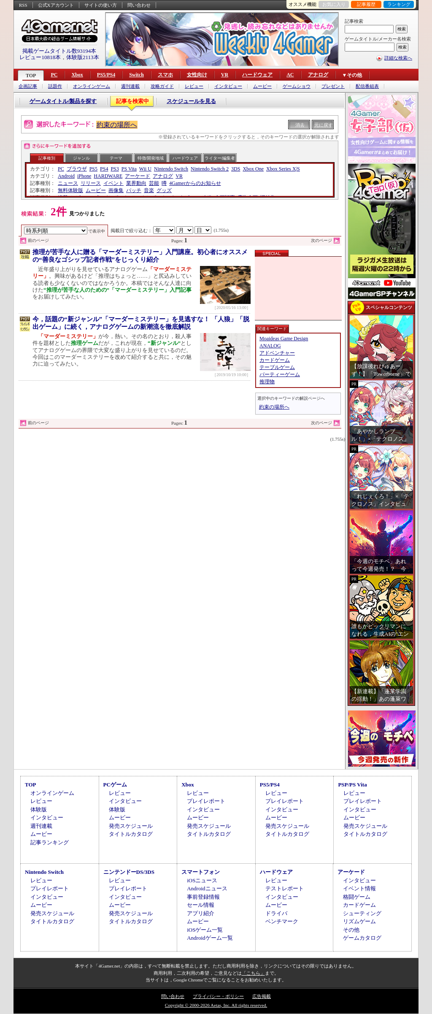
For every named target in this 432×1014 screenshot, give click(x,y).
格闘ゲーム (356, 897)
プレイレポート (206, 801)
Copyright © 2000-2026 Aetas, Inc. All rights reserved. (216, 1005)
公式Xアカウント (56, 5)
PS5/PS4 (106, 75)
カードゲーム (274, 360)
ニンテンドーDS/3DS (128, 872)
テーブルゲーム (277, 367)
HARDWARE (108, 176)
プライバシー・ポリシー (218, 996)
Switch (136, 75)
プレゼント (333, 86)
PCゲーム (115, 784)
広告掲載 (261, 996)
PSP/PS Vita (352, 784)
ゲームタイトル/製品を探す (63, 101)
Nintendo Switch (171, 169)
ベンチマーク (281, 921)
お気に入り (334, 4)
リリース (91, 183)
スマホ (165, 75)
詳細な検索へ (398, 57)
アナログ (318, 75)
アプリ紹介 (200, 913)
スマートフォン (200, 872)
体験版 (38, 809)
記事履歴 (366, 4)
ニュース (68, 183)
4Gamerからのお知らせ (195, 183)
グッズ (164, 190)
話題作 (55, 86)
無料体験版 (70, 190)
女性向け (197, 75)
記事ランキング (49, 842)
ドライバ (276, 913)
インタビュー (228, 86)
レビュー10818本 (40, 57)
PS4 (104, 169)
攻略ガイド (162, 86)
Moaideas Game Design (283, 339)
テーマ (116, 158)
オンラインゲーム (91, 86)
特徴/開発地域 (151, 158)
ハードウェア (257, 75)
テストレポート (284, 888)
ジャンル (81, 158)
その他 (351, 930)
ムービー (262, 86)
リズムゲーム (359, 921)
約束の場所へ (117, 124)
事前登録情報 (203, 897)
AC (290, 75)
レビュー (194, 86)
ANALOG (270, 346)
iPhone (84, 176)
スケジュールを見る (191, 101)
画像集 (116, 190)
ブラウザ (77, 169)
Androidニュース (207, 888)
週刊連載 (130, 86)
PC (54, 75)
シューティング (362, 913)
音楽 (149, 190)
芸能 (154, 183)
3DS (235, 169)
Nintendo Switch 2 (210, 169)
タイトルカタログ (131, 834)
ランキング (398, 4)
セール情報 (200, 905)
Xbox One (253, 169)
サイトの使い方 (100, 5)
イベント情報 (359, 888)
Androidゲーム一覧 (209, 938)
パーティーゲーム (279, 374)
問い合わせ (139, 5)
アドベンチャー (277, 353)
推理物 (267, 382)
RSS (23, 5)
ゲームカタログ (362, 938)
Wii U (145, 169)
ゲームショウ (296, 86)
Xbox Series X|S (283, 169)
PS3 (115, 169)
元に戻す (323, 124)
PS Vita (129, 169)
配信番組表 (367, 86)
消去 (300, 124)
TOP (31, 76)
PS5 (93, 169)
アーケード (137, 176)
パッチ (133, 190)
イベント (113, 183)
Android (66, 176)
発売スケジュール (131, 826)
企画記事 (28, 86)
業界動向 (136, 183)
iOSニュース (202, 880)
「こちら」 (253, 973)
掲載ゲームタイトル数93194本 (59, 51)
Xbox (77, 75)
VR (224, 75)
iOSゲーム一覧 (205, 930)
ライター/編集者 (220, 158)
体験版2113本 (82, 57)
